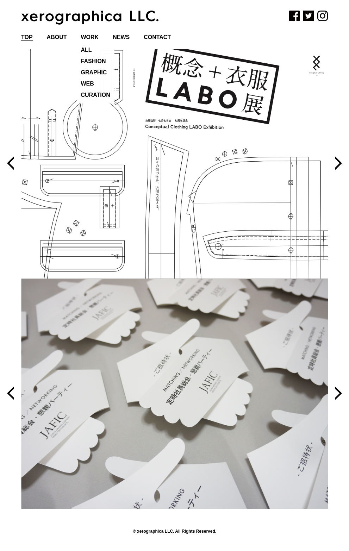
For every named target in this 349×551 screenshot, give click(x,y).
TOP (27, 37)
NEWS (121, 37)
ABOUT (57, 37)
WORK (90, 37)
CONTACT (157, 37)
